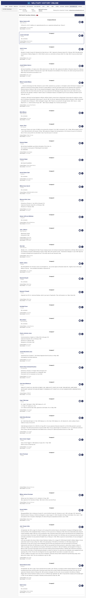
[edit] (82, 22)
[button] (42, 21)
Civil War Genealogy (25, 10)
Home (20, 9)
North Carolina (33, 10)
